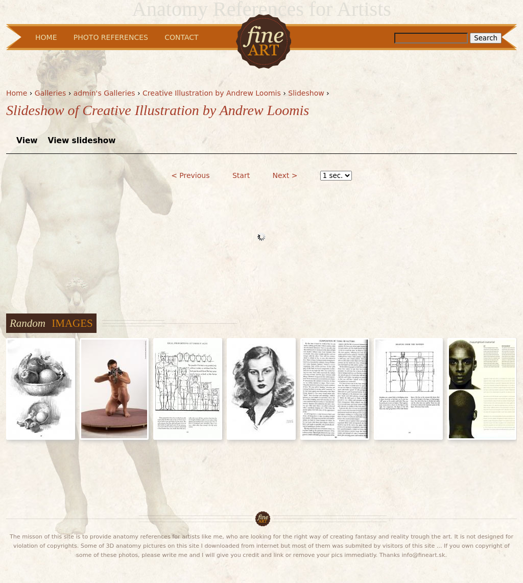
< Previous (190, 175)
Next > (285, 175)
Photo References (111, 37)
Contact (181, 37)
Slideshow (306, 93)
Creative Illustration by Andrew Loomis (211, 93)
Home (16, 93)
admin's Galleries (104, 93)
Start (241, 175)
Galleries (50, 93)
